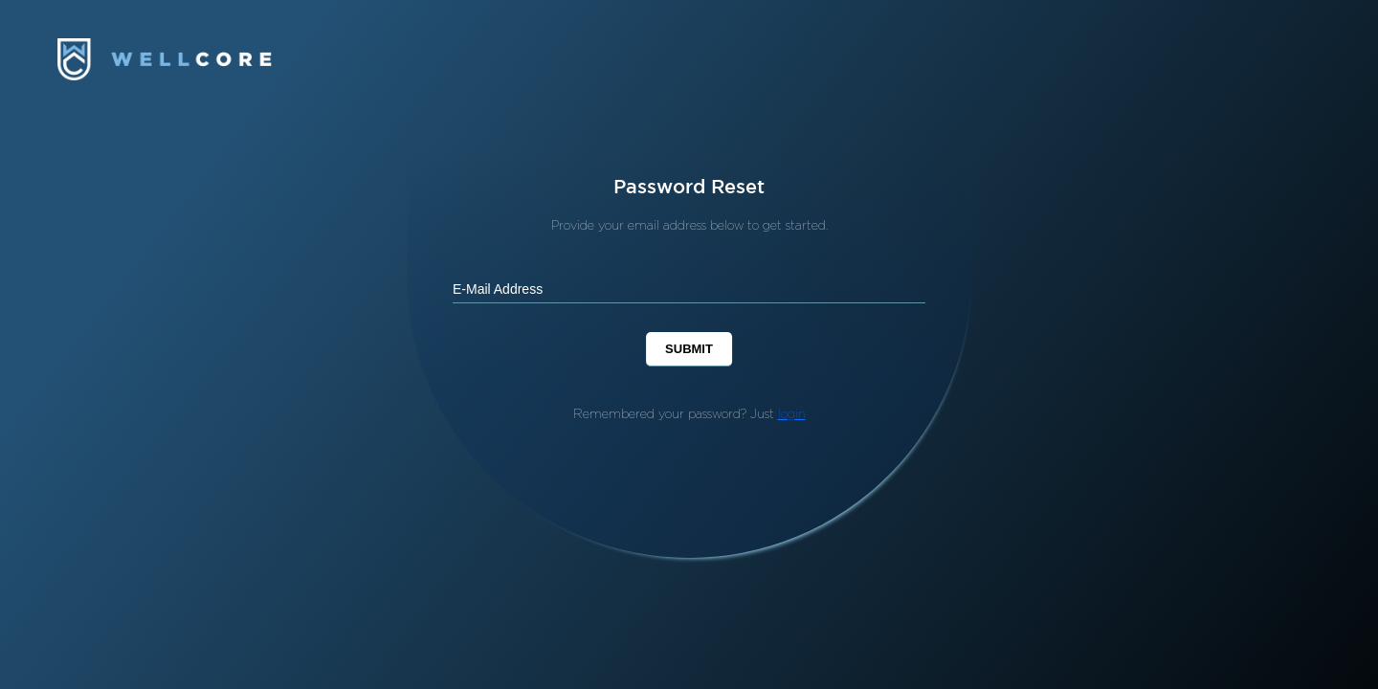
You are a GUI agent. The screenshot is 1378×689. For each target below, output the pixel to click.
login (792, 413)
